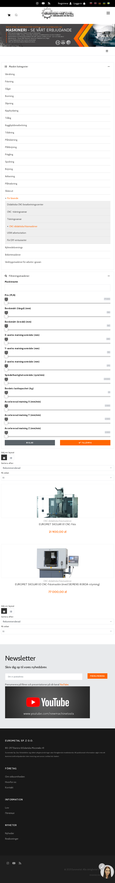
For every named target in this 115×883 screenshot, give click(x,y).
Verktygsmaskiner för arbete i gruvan (23, 262)
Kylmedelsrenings (14, 247)
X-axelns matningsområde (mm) (22, 335)
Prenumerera (97, 676)
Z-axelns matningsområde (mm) (22, 361)
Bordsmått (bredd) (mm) (18, 321)
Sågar (8, 88)
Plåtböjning (11, 147)
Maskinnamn (11, 281)
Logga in (79, 3)
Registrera (64, 3)
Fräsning (9, 81)
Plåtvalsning (11, 183)
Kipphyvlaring (11, 110)
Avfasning (10, 176)
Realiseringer (11, 838)
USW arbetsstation (16, 232)
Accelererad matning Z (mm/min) (23, 428)
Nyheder (9, 833)
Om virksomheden (15, 776)
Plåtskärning (11, 139)
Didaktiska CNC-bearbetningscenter (25, 204)
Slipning (9, 103)
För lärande (12, 198)
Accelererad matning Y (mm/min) (23, 415)
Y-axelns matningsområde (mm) (22, 348)
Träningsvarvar (14, 219)
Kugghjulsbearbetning (16, 125)
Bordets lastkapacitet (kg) (19, 388)
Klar (29, 442)
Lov (7, 807)
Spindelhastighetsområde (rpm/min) (24, 375)
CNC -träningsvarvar (17, 211)
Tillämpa (85, 442)
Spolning (9, 161)
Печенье (9, 813)
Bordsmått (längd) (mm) (18, 308)
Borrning (9, 96)
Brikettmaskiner (13, 254)
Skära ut (9, 191)
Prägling (9, 154)
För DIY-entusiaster (16, 240)
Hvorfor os (10, 782)
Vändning (10, 74)
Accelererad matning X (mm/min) (23, 401)
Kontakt (9, 787)
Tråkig (8, 118)
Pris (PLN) (10, 295)
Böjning (9, 169)
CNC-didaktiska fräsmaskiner (23, 226)
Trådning (9, 132)
